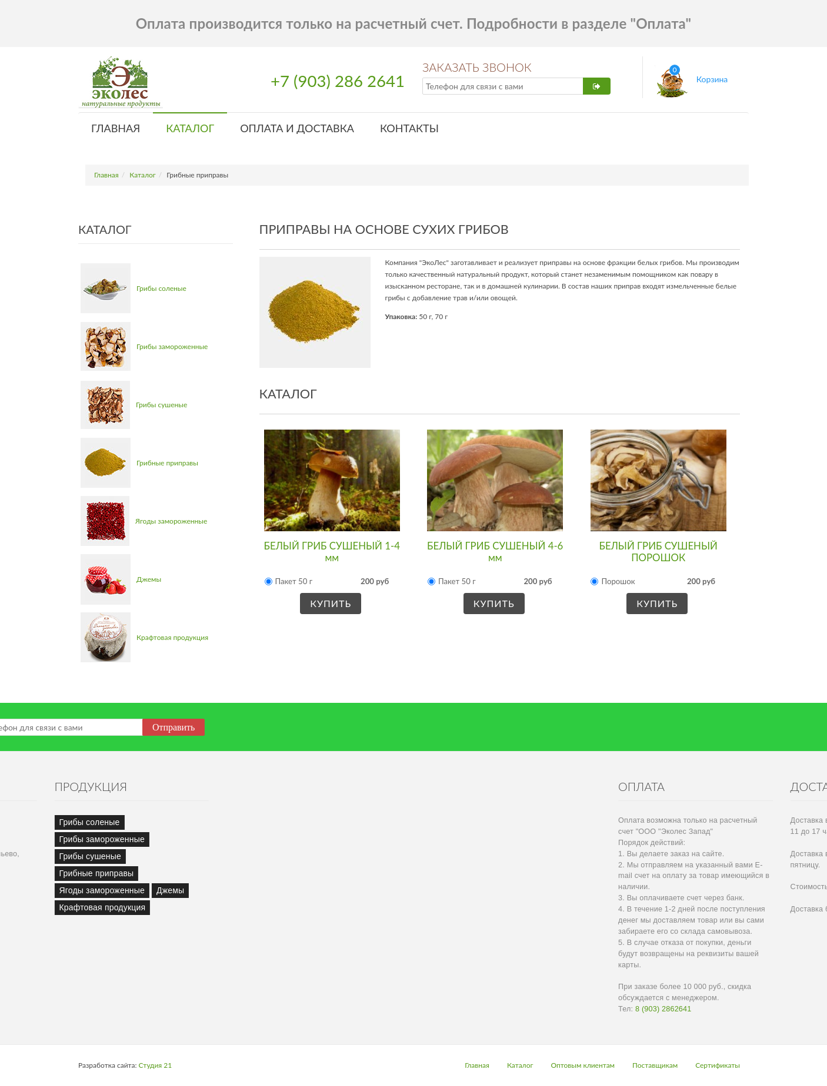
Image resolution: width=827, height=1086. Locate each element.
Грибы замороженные (172, 346)
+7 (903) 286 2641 (338, 80)
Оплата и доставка (297, 128)
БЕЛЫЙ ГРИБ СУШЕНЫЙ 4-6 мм (495, 551)
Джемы (148, 579)
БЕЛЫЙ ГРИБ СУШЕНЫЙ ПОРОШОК (658, 551)
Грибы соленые (161, 288)
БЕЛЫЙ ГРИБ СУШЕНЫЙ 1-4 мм (332, 551)
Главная (115, 128)
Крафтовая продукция (172, 637)
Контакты (409, 128)
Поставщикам (655, 1065)
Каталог (190, 128)
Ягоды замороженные (171, 521)
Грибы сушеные (161, 404)
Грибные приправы (167, 462)
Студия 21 (155, 1065)
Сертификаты (717, 1065)
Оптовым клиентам (583, 1065)
